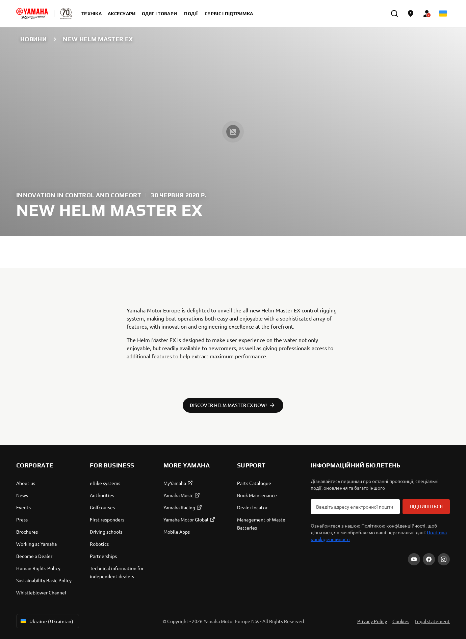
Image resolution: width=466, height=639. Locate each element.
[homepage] (32, 13)
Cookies (400, 621)
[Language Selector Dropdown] (443, 13)
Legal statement (432, 621)
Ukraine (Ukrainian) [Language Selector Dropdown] (46, 621)
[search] (394, 13)
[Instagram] (444, 559)
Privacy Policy (372, 621)
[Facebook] (429, 559)
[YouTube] (414, 559)
